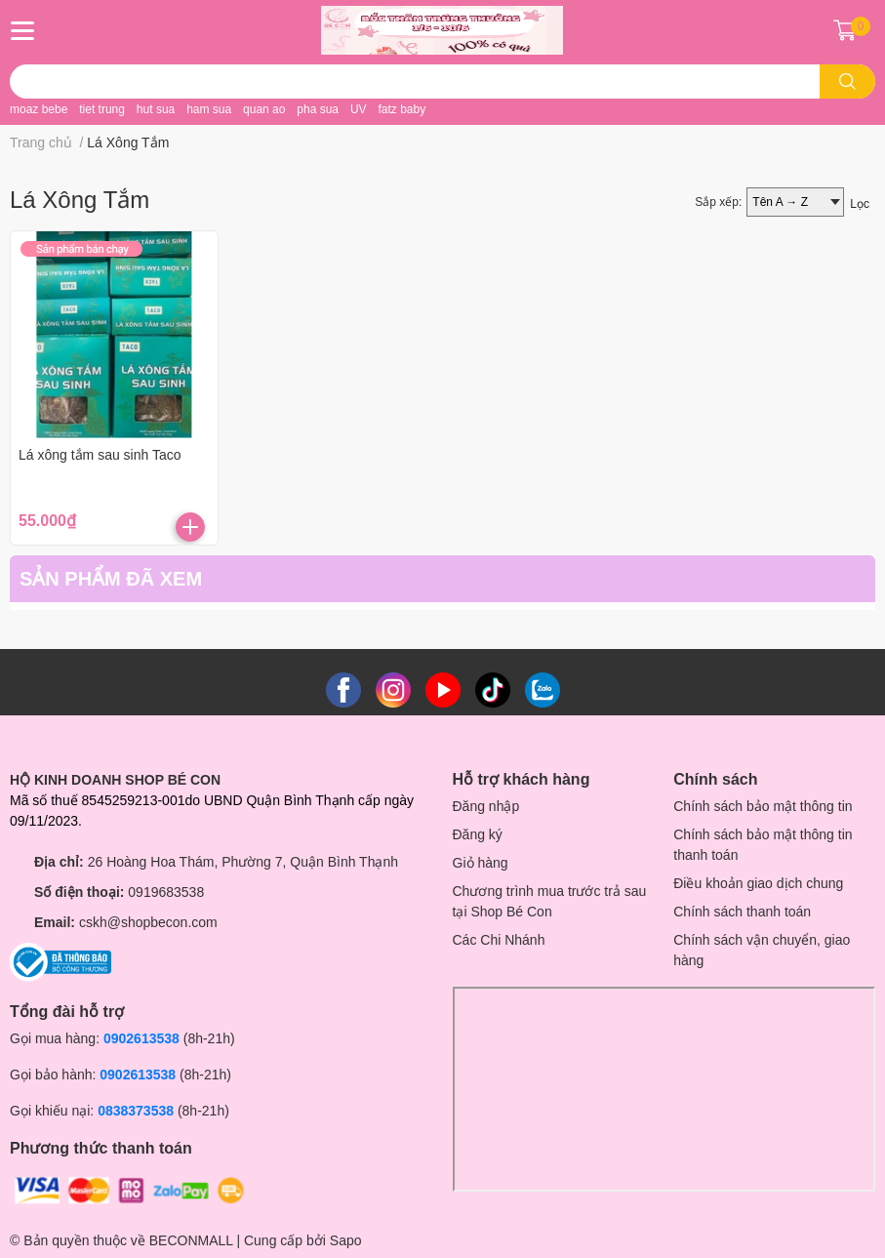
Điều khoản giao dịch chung (758, 883)
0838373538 (136, 1110)
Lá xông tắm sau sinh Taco (100, 455)
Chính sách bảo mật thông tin (762, 806)
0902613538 (141, 1038)
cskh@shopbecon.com (148, 922)
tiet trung (102, 109)
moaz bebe (38, 109)
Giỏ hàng (480, 863)
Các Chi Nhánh (499, 940)
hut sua (156, 109)
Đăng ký (478, 834)
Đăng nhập (486, 806)
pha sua (318, 109)
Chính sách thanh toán (742, 911)
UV (358, 109)
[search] (847, 81)
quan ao (264, 109)
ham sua (208, 109)
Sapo (346, 1240)
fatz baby (401, 109)
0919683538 (166, 892)
